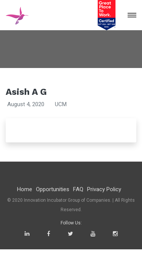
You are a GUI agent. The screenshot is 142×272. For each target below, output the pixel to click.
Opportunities (52, 189)
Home (24, 189)
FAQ (78, 189)
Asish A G (26, 92)
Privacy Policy (104, 189)
